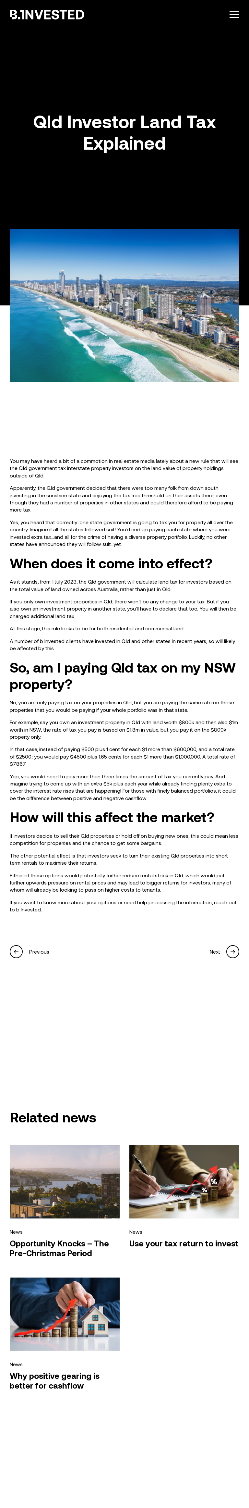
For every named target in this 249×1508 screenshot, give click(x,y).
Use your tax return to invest (184, 1243)
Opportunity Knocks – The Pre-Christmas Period (59, 1248)
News (16, 1232)
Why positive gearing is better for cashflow (55, 1380)
